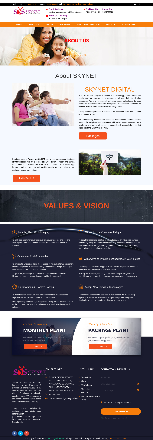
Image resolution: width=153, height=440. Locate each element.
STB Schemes (87, 385)
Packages (65, 24)
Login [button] (110, 24)
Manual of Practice (85, 391)
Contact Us (86, 377)
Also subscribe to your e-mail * (117, 402)
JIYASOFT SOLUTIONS (117, 438)
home (19, 24)
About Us (85, 381)
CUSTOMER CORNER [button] (88, 24)
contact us (128, 24)
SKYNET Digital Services (55, 438)
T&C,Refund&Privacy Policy (90, 398)
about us (33, 24)
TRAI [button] (49, 24)
